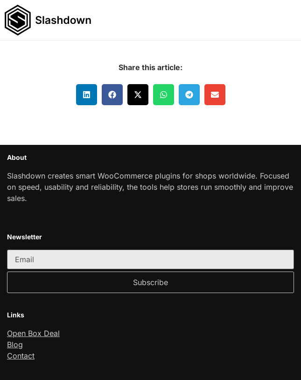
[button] (289, 20)
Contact (21, 355)
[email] (150, 259)
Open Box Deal (33, 333)
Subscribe (150, 282)
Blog (15, 344)
